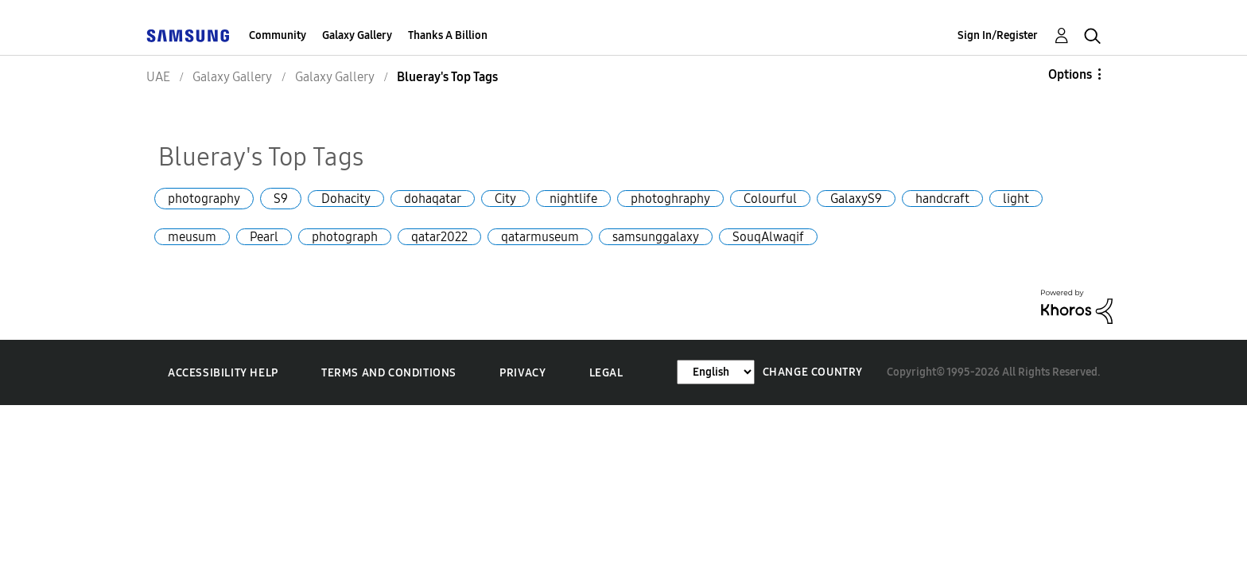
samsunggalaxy (655, 236)
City (505, 198)
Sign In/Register (998, 35)
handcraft (942, 198)
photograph (345, 236)
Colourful (770, 198)
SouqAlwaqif (768, 236)
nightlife (573, 198)
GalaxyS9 (856, 198)
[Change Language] (716, 372)
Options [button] (1070, 74)
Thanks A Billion (448, 35)
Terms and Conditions (388, 373)
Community (277, 35)
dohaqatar (432, 198)
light (1016, 198)
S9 (281, 198)
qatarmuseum (540, 236)
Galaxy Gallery (357, 35)
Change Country (813, 372)
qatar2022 (439, 236)
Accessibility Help (223, 373)
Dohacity (346, 198)
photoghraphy (670, 198)
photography (204, 198)
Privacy (522, 373)
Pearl (264, 236)
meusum (192, 236)
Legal (606, 373)
